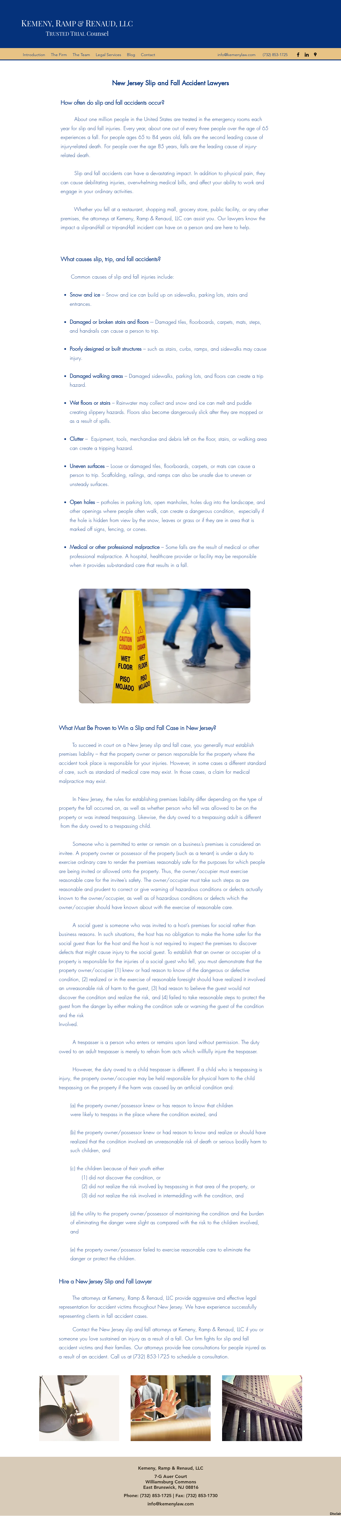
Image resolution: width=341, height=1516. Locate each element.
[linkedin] (307, 54)
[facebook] (298, 54)
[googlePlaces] (315, 54)
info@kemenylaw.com (237, 54)
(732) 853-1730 (202, 1495)
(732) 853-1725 (156, 1495)
